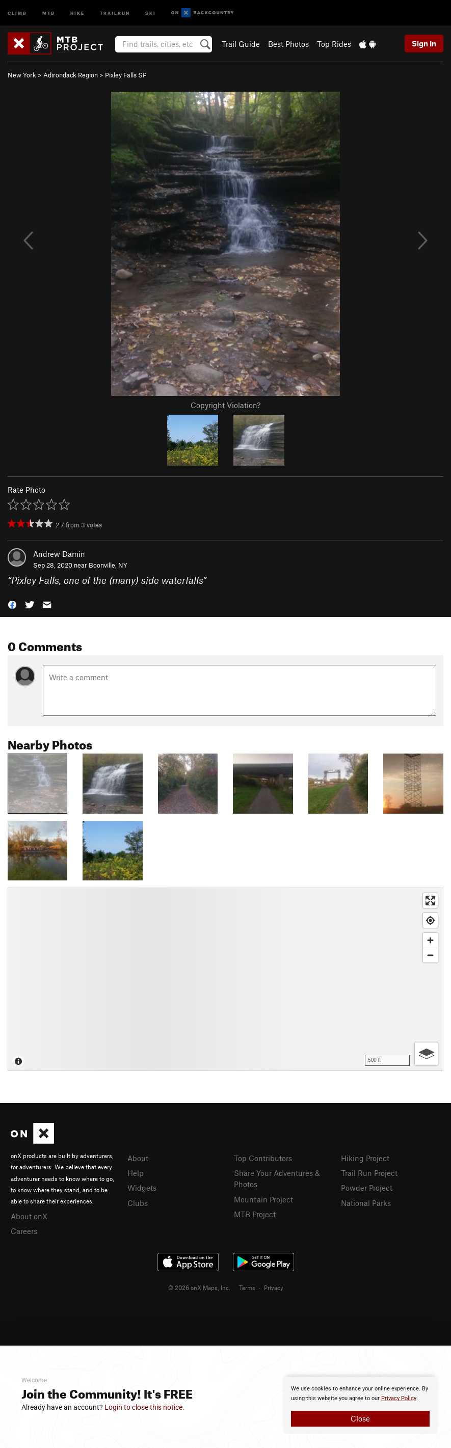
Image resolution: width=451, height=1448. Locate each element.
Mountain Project (263, 1199)
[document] (360, 1405)
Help (135, 1172)
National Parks (366, 1203)
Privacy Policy (398, 1398)
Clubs (137, 1203)
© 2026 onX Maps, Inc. (199, 1287)
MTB (48, 12)
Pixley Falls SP (126, 75)
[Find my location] (430, 920)
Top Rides (334, 43)
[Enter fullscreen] (430, 900)
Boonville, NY (108, 565)
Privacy (273, 1287)
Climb (17, 12)
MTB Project (255, 1214)
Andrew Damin (59, 553)
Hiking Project (365, 1158)
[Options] (426, 1053)
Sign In (424, 43)
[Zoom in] (430, 940)
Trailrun (115, 12)
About (137, 1158)
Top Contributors (263, 1158)
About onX (29, 1216)
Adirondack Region (70, 75)
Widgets (141, 1187)
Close (360, 1418)
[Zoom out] (430, 955)
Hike (77, 12)
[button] (12, 604)
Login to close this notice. (144, 1407)
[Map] (225, 979)
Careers (24, 1231)
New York (22, 75)
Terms (247, 1287)
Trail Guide (241, 43)
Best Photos (288, 43)
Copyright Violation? (225, 405)
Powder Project (366, 1187)
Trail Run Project (369, 1172)
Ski (150, 12)
